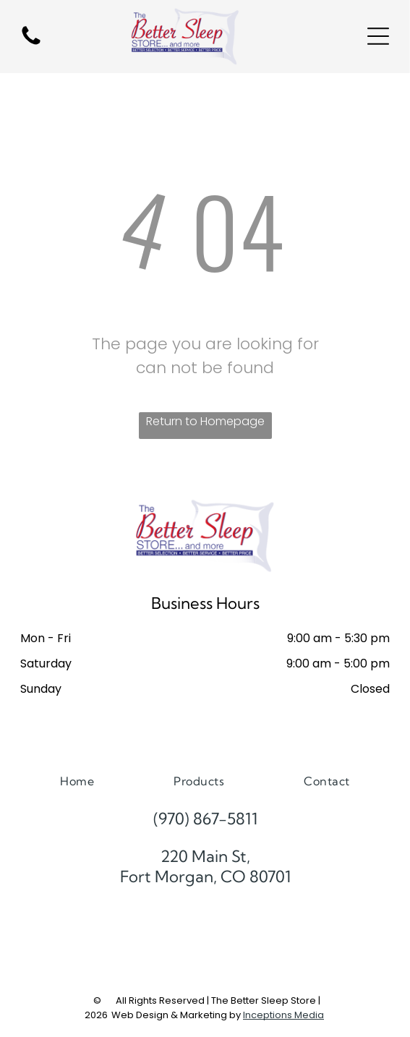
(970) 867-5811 (205, 818)
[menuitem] (77, 780)
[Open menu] (378, 36)
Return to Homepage (205, 421)
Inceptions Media (283, 1015)
